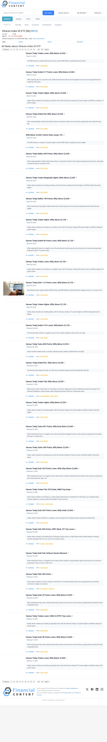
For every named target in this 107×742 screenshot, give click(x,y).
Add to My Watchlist (38, 39)
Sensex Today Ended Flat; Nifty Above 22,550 (45, 118)
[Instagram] (102, 728)
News (27, 25)
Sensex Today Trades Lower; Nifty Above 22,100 (47, 274)
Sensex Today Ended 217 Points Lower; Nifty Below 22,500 (51, 73)
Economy (43, 530)
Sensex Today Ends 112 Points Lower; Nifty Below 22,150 (50, 296)
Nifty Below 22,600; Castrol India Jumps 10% (45, 140)
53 (42, 49)
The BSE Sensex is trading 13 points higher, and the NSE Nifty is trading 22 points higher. (57, 147)
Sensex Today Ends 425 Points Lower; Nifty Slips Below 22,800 (53, 493)
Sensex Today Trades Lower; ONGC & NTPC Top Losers (49, 649)
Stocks (18, 19)
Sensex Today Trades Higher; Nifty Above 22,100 (47, 230)
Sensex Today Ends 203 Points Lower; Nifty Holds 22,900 (50, 537)
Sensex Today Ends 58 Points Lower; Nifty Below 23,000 (50, 671)
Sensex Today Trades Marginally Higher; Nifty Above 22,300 (51, 185)
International (46, 25)
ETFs (28, 19)
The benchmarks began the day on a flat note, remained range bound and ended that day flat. (59, 389)
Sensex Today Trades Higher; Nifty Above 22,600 (47, 96)
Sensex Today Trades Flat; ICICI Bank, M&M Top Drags (49, 515)
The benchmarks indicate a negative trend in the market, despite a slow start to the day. (57, 349)
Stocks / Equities (45, 66)
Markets (7, 19)
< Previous (6, 49)
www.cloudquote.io (72, 725)
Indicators (97, 13)
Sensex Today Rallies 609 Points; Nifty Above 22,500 (48, 159)
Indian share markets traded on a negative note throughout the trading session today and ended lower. (62, 545)
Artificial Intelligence (46, 415)
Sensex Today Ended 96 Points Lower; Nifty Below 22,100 (50, 252)
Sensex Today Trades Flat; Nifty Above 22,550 (46, 401)
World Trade (53, 620)
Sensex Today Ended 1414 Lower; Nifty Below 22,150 (49, 341)
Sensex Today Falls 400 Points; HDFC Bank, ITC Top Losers (51, 557)
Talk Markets (32, 66)
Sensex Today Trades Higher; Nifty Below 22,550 (47, 423)
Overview (18, 25)
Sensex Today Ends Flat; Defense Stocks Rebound (47, 583)
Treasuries (58, 25)
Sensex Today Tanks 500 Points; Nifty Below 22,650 (48, 471)
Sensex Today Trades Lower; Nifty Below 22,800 (46, 693)
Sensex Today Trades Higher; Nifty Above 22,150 (47, 319)
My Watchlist (81, 13)
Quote (21, 42)
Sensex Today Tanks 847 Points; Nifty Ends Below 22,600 (50, 449)
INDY (34, 31)
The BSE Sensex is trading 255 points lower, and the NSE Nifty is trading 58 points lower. (57, 61)
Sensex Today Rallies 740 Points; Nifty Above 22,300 (48, 207)
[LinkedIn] (97, 728)
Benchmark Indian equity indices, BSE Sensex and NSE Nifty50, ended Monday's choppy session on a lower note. (65, 303)
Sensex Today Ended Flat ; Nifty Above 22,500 (46, 381)
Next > (47, 49)
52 (38, 49)
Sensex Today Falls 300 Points (39, 605)
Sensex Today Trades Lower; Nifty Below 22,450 (46, 54)
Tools (37, 19)
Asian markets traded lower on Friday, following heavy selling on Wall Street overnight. (56, 369)
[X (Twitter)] (87, 728)
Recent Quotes (63, 13)
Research (80, 42)
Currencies (35, 25)
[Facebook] (92, 728)
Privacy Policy (67, 730)
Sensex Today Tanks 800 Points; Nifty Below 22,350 (48, 361)
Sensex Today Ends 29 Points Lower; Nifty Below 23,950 (50, 627)
